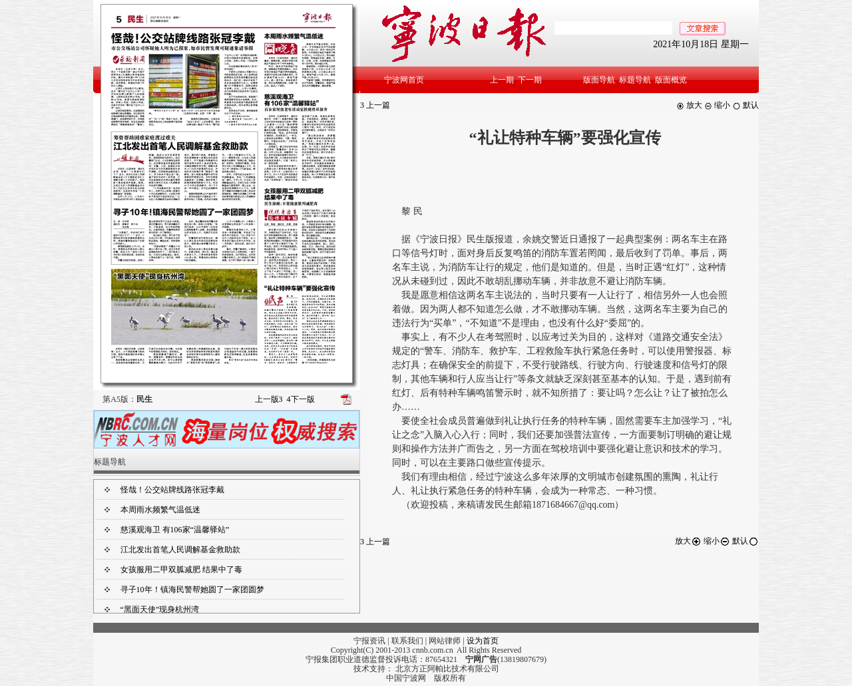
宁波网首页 (404, 80)
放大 (689, 105)
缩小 (717, 105)
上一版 (269, 399)
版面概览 (671, 80)
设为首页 (483, 640)
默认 (745, 105)
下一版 (301, 399)
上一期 (502, 80)
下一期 (530, 80)
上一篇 (375, 105)
